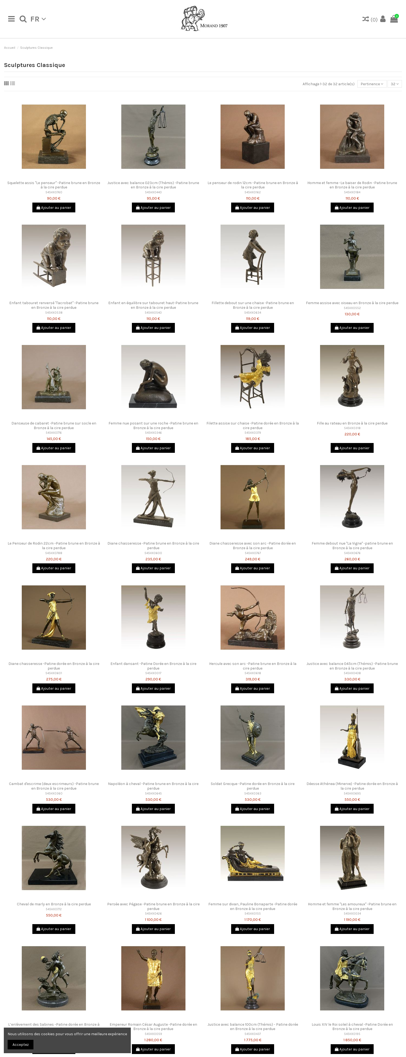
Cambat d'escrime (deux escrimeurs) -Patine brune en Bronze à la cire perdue (54, 786)
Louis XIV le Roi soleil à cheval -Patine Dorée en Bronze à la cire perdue (352, 1026)
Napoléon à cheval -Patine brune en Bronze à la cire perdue (153, 786)
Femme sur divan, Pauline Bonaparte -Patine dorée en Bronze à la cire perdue (252, 906)
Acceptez (21, 1044)
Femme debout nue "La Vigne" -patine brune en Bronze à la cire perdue (352, 545)
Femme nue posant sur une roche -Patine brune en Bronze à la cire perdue (153, 425)
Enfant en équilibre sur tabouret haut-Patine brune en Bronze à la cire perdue (153, 305)
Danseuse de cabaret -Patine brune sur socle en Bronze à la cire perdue (53, 425)
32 (395, 84)
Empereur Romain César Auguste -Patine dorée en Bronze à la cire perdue (153, 1026)
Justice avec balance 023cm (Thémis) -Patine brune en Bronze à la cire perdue (153, 185)
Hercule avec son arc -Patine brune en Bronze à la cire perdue (252, 666)
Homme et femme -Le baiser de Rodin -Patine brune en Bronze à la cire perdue (352, 185)
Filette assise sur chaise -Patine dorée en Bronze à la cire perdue (252, 425)
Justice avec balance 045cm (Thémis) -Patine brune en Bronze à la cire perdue (352, 666)
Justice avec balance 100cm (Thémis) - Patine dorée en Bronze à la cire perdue (252, 1026)
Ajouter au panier (53, 207)
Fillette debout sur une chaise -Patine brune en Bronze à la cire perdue (253, 305)
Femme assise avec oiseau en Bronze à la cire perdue (352, 303)
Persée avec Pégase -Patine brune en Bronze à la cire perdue (153, 906)
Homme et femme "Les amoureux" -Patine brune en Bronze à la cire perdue (352, 906)
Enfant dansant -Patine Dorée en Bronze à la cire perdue (153, 666)
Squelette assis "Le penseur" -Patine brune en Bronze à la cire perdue (53, 185)
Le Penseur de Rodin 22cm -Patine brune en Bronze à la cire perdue (54, 545)
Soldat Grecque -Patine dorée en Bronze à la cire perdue (253, 786)
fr (38, 18)
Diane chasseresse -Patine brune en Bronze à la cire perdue (153, 545)
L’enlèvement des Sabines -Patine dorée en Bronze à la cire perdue (54, 1026)
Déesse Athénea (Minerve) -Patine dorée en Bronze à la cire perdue (352, 786)
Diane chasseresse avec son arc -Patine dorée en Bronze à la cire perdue (252, 545)
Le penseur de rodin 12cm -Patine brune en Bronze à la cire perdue (252, 185)
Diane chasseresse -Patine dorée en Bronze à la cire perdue (53, 666)
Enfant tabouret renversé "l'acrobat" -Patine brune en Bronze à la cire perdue (53, 305)
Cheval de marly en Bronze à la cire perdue (54, 904)
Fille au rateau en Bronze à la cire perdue (352, 423)
